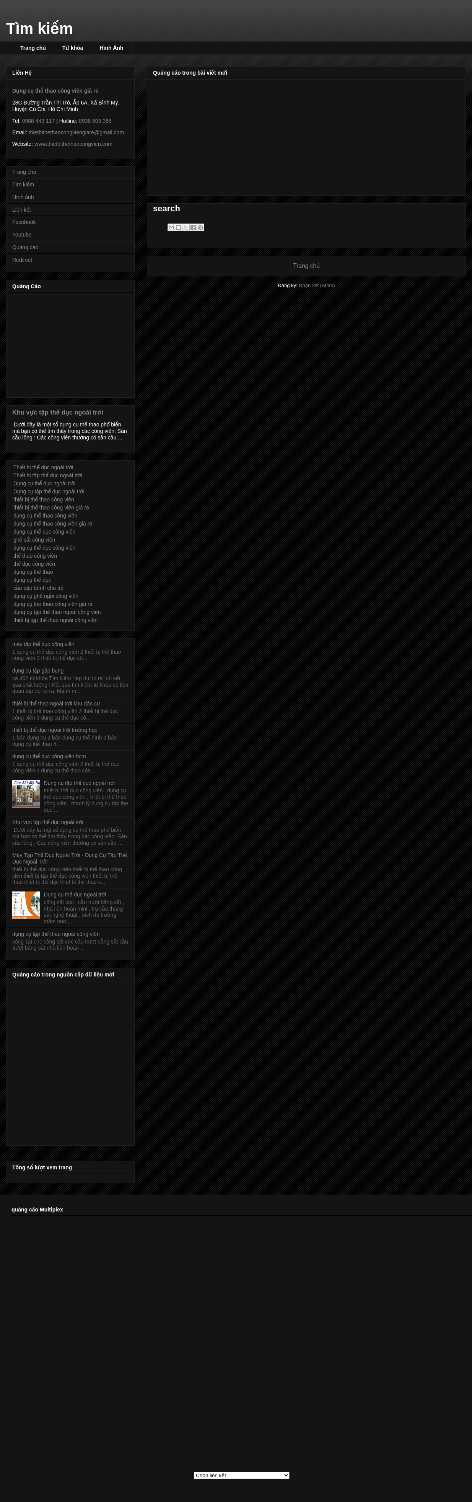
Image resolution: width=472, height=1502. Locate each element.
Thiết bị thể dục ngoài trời (43, 467)
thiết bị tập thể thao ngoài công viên (55, 620)
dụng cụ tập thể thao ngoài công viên (57, 612)
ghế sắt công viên (34, 540)
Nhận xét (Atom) (317, 285)
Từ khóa (72, 48)
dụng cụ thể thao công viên (45, 516)
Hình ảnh (23, 197)
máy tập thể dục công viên (43, 644)
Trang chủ (33, 48)
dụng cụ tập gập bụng (37, 671)
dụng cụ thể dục (32, 580)
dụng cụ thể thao (33, 572)
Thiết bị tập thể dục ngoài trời (47, 475)
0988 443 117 (38, 121)
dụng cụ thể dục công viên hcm (49, 756)
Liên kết (21, 210)
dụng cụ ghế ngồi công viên (45, 596)
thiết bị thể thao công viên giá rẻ (51, 507)
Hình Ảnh (111, 48)
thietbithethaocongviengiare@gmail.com (76, 132)
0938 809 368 (95, 121)
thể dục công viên (34, 564)
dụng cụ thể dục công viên (44, 532)
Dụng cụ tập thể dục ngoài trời (49, 491)
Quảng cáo (25, 247)
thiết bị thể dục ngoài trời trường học (54, 730)
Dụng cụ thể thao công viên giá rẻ (55, 91)
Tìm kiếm (39, 28)
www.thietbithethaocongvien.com (73, 144)
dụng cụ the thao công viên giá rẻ (52, 604)
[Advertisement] (306, 135)
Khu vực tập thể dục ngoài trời (57, 412)
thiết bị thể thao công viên (43, 499)
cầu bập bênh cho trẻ (38, 588)
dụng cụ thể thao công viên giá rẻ (52, 524)
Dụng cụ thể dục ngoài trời (44, 483)
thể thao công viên (35, 556)
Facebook (24, 222)
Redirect (22, 260)
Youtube (22, 235)
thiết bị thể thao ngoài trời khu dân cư (56, 703)
